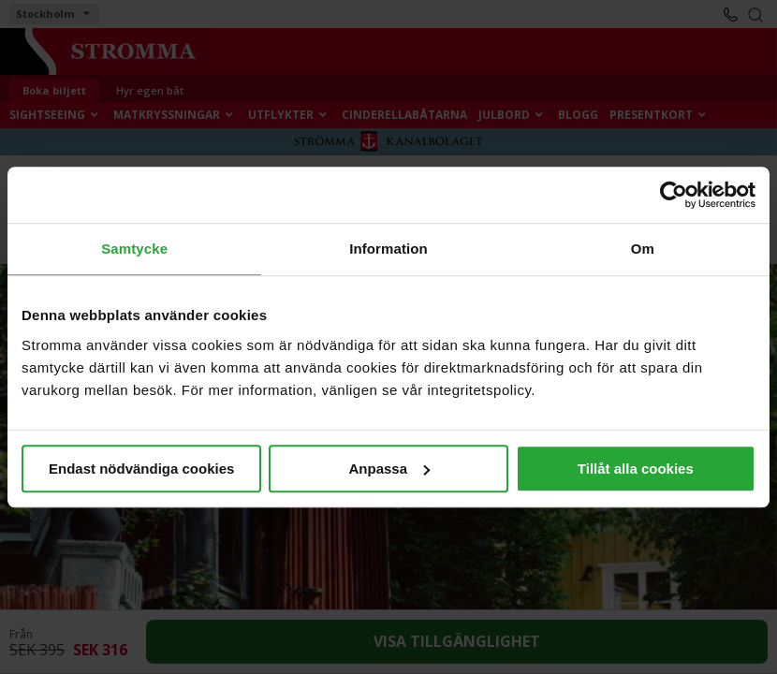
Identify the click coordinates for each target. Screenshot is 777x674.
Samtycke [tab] (134, 248)
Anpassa (389, 468)
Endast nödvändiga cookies (141, 468)
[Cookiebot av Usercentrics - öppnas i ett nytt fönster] (673, 195)
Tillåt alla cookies (636, 468)
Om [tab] (642, 248)
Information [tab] (388, 248)
